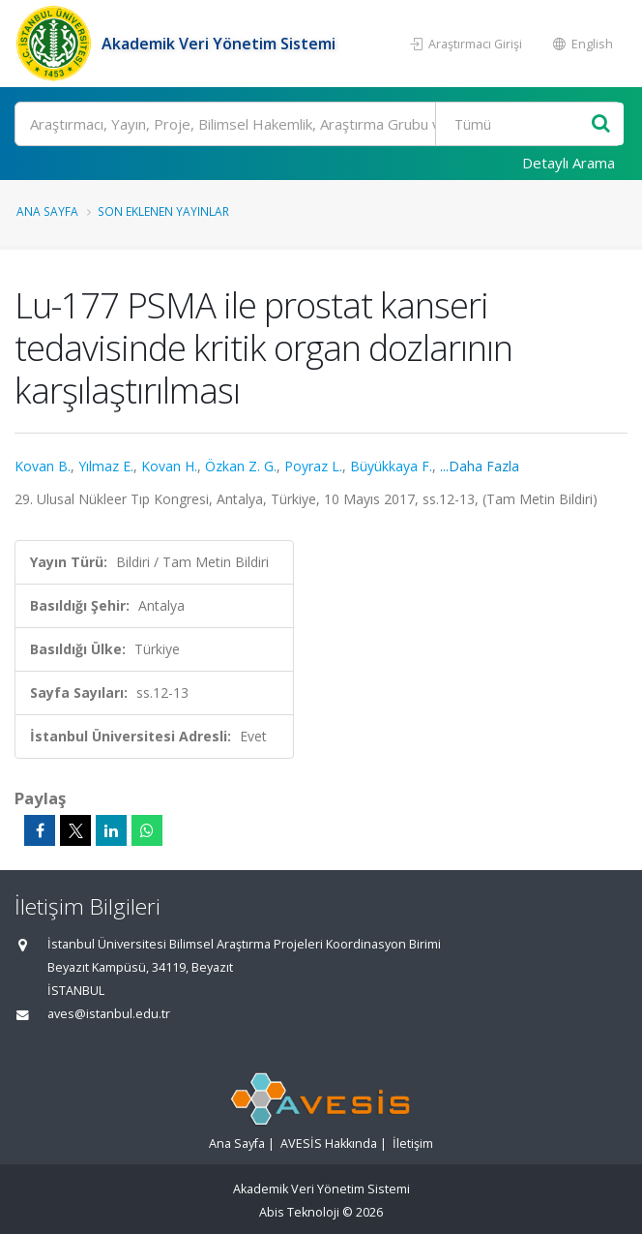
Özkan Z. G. (241, 466)
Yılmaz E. (105, 466)
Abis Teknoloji (299, 1212)
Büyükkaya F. (391, 466)
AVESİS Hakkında (328, 1143)
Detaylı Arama (568, 162)
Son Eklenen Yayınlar (163, 211)
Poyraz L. (313, 466)
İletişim (413, 1143)
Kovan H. (169, 466)
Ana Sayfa (47, 211)
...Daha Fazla (479, 466)
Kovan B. (43, 466)
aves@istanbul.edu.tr (108, 1014)
